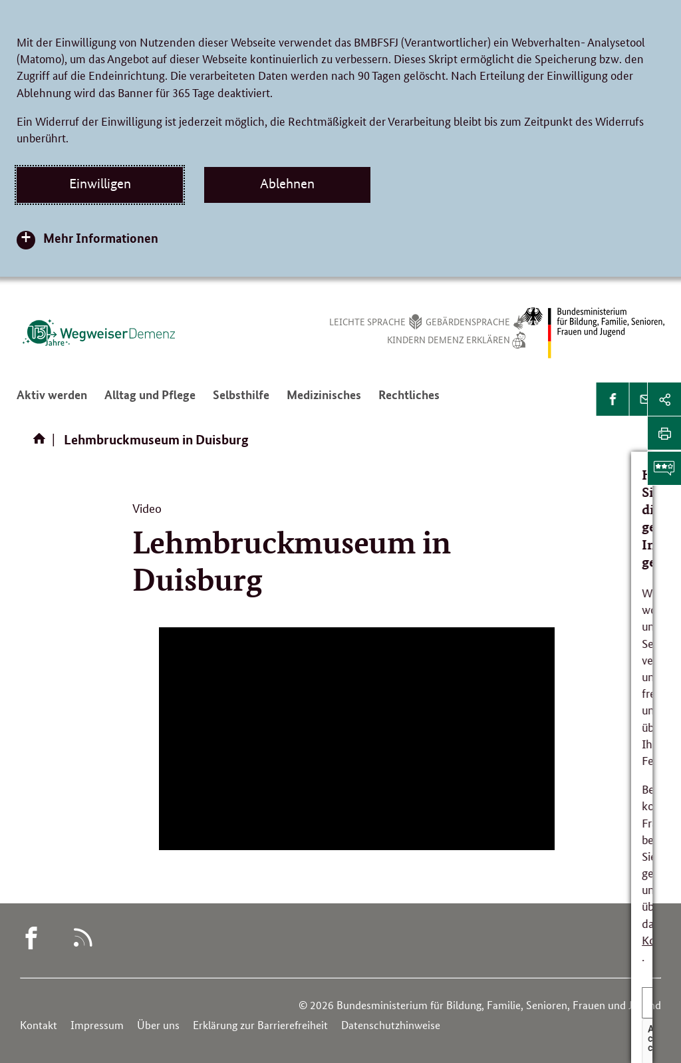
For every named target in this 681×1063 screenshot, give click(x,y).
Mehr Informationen (100, 237)
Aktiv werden (52, 399)
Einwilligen (100, 184)
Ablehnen (287, 184)
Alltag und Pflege (150, 399)
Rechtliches (409, 399)
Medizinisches (324, 399)
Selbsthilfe (241, 399)
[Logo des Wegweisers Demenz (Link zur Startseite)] (98, 332)
